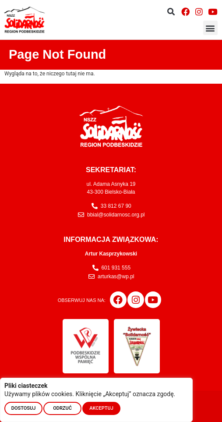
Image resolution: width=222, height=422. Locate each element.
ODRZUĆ (62, 408)
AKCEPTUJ (101, 408)
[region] (96, 400)
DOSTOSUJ (23, 408)
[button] (171, 11)
